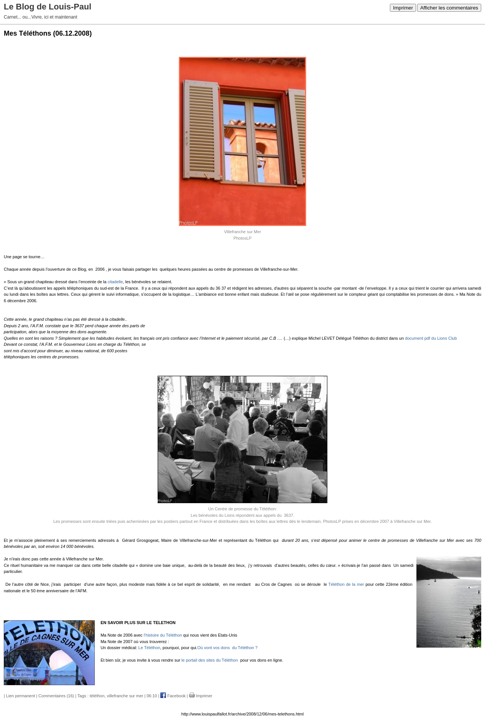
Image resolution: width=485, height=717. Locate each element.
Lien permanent (20, 695)
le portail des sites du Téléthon (209, 660)
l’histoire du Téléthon (163, 635)
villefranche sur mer (125, 695)
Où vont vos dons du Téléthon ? (227, 647)
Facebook (172, 695)
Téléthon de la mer (346, 584)
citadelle (115, 281)
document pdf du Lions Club (431, 338)
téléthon (97, 695)
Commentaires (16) (56, 695)
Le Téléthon (149, 647)
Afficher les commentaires (449, 8)
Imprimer (403, 8)
